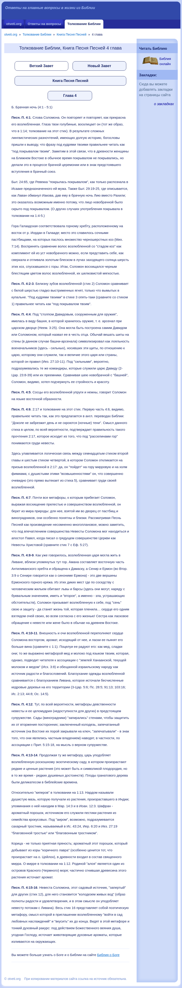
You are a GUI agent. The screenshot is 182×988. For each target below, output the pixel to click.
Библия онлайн (165, 61)
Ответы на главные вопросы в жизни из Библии (50, 8)
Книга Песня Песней (71, 34)
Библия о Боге (108, 955)
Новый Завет (99, 66)
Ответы (44, 24)
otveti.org (13, 24)
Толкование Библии (84, 24)
